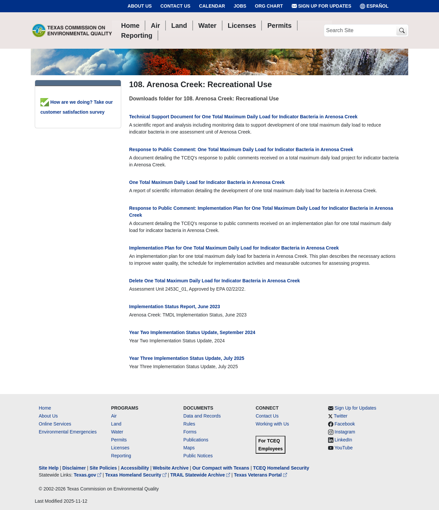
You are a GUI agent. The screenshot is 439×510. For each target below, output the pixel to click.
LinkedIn (343, 439)
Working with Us (272, 423)
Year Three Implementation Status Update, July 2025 (186, 358)
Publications (196, 439)
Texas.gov (88, 475)
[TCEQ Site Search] (402, 31)
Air (114, 416)
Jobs (240, 6)
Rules (189, 423)
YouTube (343, 447)
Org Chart (269, 6)
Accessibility (135, 468)
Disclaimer (74, 468)
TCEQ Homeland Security (281, 468)
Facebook (345, 423)
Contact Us (175, 6)
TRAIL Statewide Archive (200, 475)
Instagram (345, 431)
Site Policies (103, 468)
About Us (139, 6)
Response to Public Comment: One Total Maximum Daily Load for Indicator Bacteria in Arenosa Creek (241, 149)
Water (117, 431)
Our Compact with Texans (220, 468)
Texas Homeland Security (136, 475)
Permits (118, 439)
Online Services (55, 423)
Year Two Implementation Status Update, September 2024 (192, 332)
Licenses (120, 447)
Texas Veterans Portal (260, 475)
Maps (189, 447)
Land (116, 423)
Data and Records (202, 416)
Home (45, 408)
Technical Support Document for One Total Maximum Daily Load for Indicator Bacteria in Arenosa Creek (243, 116)
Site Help (49, 468)
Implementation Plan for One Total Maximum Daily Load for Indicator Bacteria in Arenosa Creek (234, 248)
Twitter (340, 416)
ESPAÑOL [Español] (374, 6)
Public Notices (198, 455)
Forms (190, 431)
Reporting (121, 455)
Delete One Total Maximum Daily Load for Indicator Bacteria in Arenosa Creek (214, 280)
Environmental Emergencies (68, 431)
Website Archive (171, 468)
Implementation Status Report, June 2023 (174, 306)
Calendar (212, 6)
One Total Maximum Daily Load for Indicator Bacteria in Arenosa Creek (207, 182)
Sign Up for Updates (321, 6)
